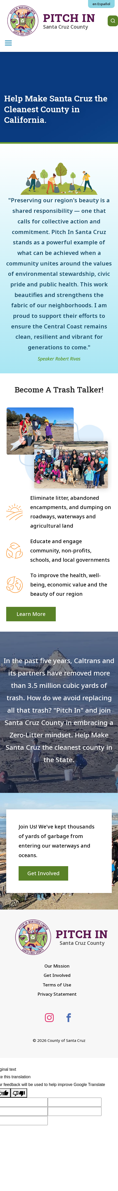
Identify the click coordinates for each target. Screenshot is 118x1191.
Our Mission (56, 966)
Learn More (31, 613)
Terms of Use (57, 985)
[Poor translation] (19, 1093)
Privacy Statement (57, 994)
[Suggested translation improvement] (74, 1102)
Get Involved (43, 873)
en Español (101, 4)
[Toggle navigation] (8, 42)
